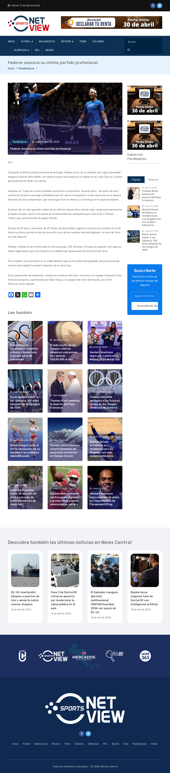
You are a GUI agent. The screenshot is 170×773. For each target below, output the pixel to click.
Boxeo (50, 50)
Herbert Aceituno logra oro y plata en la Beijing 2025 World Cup (105, 356)
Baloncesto (47, 41)
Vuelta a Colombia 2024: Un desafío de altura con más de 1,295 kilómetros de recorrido (23, 497)
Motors (66, 41)
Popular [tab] (136, 179)
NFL (37, 50)
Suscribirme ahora (147, 305)
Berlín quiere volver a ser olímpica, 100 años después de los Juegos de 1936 (151, 242)
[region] (144, 100)
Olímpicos (20, 50)
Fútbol (26, 41)
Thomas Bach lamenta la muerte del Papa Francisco (65, 404)
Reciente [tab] (153, 179)
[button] (111, 22)
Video (154, 743)
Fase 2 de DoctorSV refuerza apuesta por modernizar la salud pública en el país (64, 600)
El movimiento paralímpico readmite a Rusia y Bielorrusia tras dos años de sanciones (24, 352)
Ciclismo (98, 41)
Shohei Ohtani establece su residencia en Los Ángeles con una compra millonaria (101, 449)
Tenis (82, 41)
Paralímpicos (26, 68)
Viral (125, 743)
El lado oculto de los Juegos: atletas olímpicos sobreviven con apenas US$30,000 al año (64, 352)
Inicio (11, 41)
